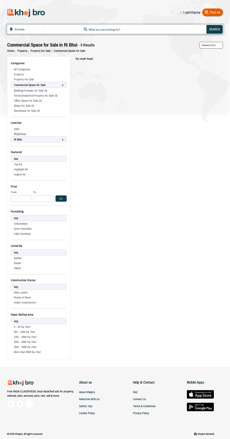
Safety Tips (85, 406)
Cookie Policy (87, 413)
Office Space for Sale (28, 101)
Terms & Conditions (144, 406)
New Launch (20, 292)
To (34, 192)
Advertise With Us (89, 399)
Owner (17, 268)
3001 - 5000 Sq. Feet (25, 347)
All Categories (22, 69)
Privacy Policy (141, 413)
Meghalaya (20, 134)
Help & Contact (144, 382)
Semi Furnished (22, 229)
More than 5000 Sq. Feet (27, 352)
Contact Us (139, 399)
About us (85, 382)
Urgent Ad (19, 174)
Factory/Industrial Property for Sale (35, 96)
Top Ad (18, 164)
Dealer (17, 263)
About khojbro (87, 392)
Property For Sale (41, 51)
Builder (18, 258)
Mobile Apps (195, 382)
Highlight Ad (21, 169)
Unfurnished (20, 224)
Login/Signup (191, 12)
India (16, 129)
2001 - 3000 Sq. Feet (25, 342)
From (14, 192)
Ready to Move (22, 297)
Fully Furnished (22, 234)
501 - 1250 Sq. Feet (24, 332)
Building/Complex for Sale (30, 90)
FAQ (135, 392)
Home (11, 51)
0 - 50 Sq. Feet (22, 327)
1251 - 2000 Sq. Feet (25, 337)
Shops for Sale (24, 106)
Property (23, 51)
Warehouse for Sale (27, 111)
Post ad (215, 12)
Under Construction (25, 302)
